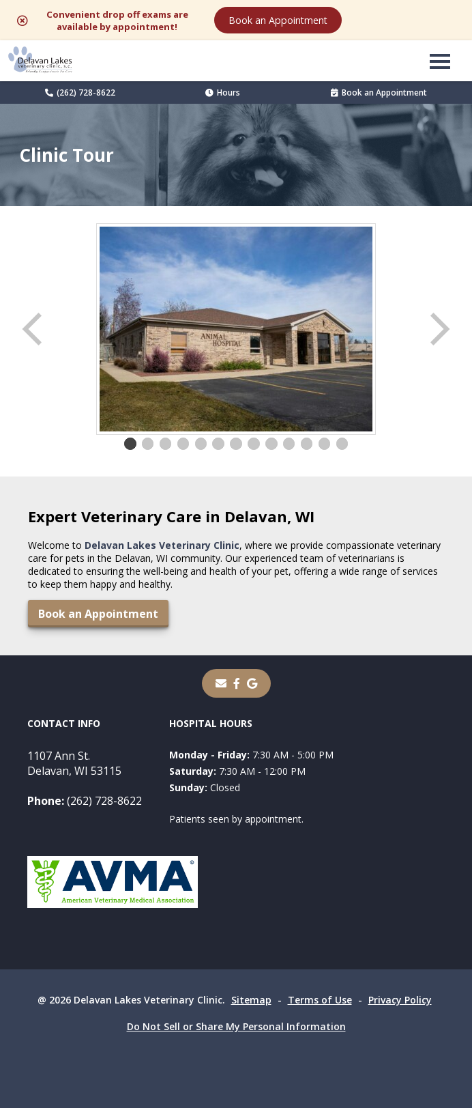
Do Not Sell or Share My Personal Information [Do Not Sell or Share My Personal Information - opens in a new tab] (236, 1028)
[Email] (221, 685)
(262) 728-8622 (80, 94)
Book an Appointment (381, 21)
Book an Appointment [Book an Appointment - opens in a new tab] (379, 94)
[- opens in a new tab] (236, 685)
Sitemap (251, 1001)
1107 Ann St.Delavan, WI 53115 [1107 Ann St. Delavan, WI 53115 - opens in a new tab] (74, 765)
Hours (222, 94)
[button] (440, 63)
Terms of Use (320, 1001)
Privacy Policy (400, 1001)
